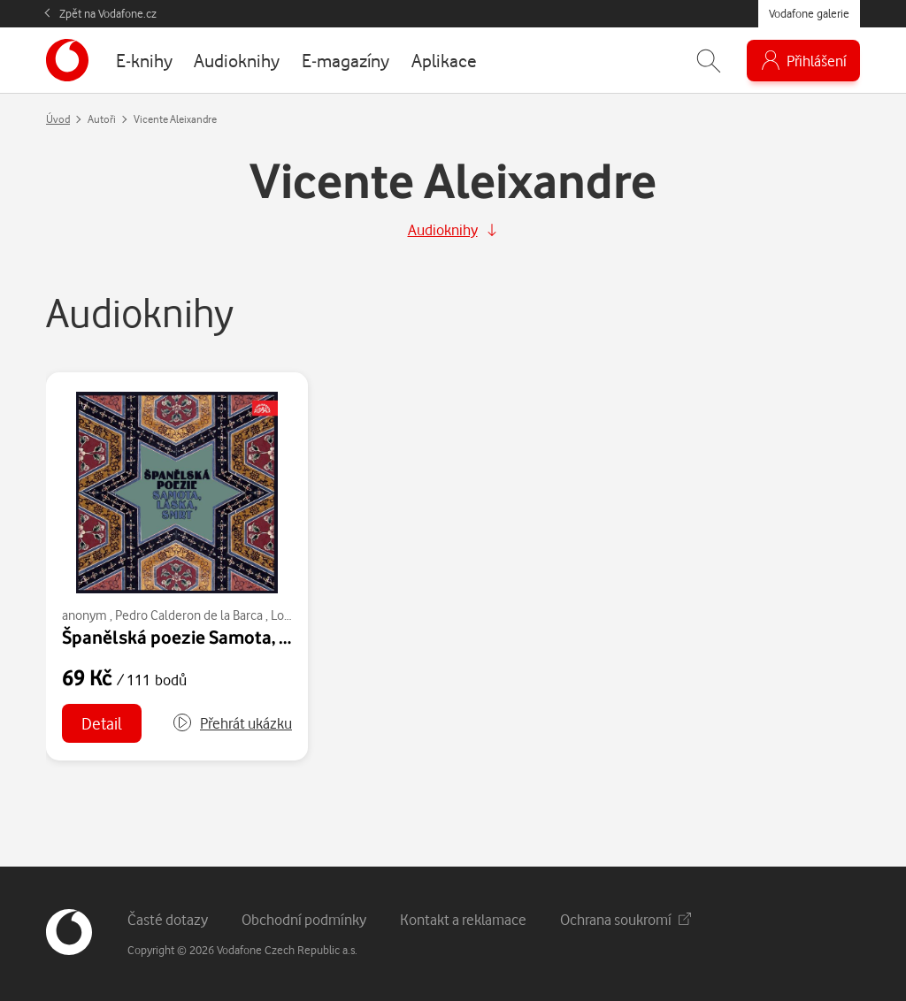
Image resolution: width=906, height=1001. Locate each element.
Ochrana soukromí (625, 919)
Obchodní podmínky (304, 919)
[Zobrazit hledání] (708, 60)
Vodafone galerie (809, 13)
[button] (232, 723)
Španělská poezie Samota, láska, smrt (215, 636)
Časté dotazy (167, 919)
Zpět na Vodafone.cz (108, 13)
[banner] (67, 60)
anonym (84, 615)
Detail (101, 723)
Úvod (58, 119)
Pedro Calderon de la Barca (189, 615)
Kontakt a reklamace (463, 919)
